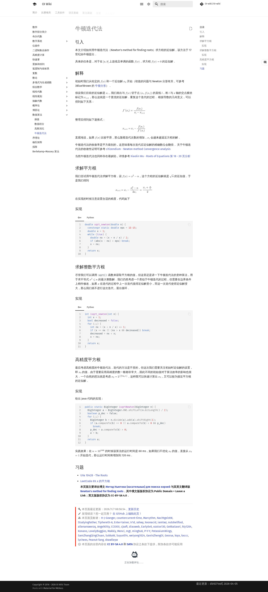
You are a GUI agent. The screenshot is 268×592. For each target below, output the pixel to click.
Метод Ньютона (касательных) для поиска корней (138, 486)
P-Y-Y (147, 531)
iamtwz (162, 522)
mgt (128, 531)
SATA (130, 544)
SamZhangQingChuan (91, 535)
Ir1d (132, 522)
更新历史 (133, 509)
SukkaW (110, 535)
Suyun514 (122, 535)
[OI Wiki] (34, 4)
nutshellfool (175, 522)
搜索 (98, 12)
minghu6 (137, 531)
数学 (132, 12)
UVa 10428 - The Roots (94, 475)
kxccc (184, 535)
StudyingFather (87, 522)
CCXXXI (115, 526)
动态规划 (110, 12)
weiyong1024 (137, 535)
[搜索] (173, 4)
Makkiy (112, 531)
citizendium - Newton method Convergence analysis (138, 149)
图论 (154, 12)
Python (90, 217)
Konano (82, 531)
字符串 (122, 12)
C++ (79, 217)
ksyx (177, 535)
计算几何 (166, 12)
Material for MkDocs (53, 588)
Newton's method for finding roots (101, 491)
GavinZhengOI (154, 535)
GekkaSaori (174, 526)
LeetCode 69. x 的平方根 (95, 481)
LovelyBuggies (97, 531)
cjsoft (124, 526)
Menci (121, 531)
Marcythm (149, 518)
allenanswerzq (87, 526)
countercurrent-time (129, 518)
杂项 (177, 12)
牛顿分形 (100, 85)
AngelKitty (103, 526)
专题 (186, 12)
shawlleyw (111, 539)
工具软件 (60, 12)
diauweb (134, 526)
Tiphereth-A (105, 522)
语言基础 (73, 12)
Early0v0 (146, 526)
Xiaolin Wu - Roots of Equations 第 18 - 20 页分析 (160, 156)
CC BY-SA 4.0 (115, 544)
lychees (82, 539)
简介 (34, 12)
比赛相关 (46, 12)
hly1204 (186, 526)
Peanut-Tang (96, 539)
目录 (202, 27)
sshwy (139, 522)
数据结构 (143, 12)
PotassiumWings (162, 531)
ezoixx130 (159, 526)
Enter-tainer (121, 522)
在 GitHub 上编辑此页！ (127, 513)
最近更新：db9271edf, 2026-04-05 (217, 583)
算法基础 (87, 12)
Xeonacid (150, 522)
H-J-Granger (108, 518)
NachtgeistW (164, 518)
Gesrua (169, 535)
